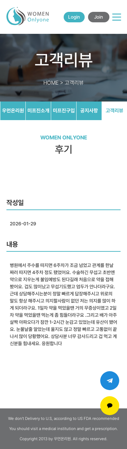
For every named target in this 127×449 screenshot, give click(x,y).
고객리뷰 (114, 111)
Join (98, 17)
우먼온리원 (13, 111)
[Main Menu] (116, 17)
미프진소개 (38, 111)
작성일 (15, 203)
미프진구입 (64, 111)
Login (74, 17)
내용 (12, 244)
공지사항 (89, 111)
